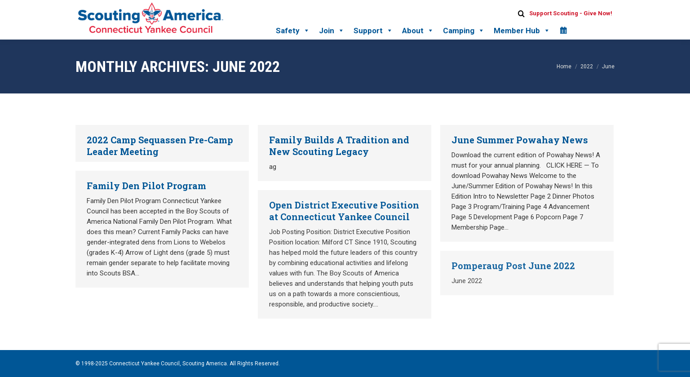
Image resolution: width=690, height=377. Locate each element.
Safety (293, 31)
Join (332, 31)
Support (373, 31)
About (418, 31)
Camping (464, 31)
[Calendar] (563, 31)
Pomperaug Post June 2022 (513, 265)
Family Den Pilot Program (146, 185)
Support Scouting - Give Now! (570, 13)
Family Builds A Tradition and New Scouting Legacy (339, 145)
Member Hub (522, 31)
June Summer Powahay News (519, 140)
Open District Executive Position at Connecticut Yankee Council (344, 210)
